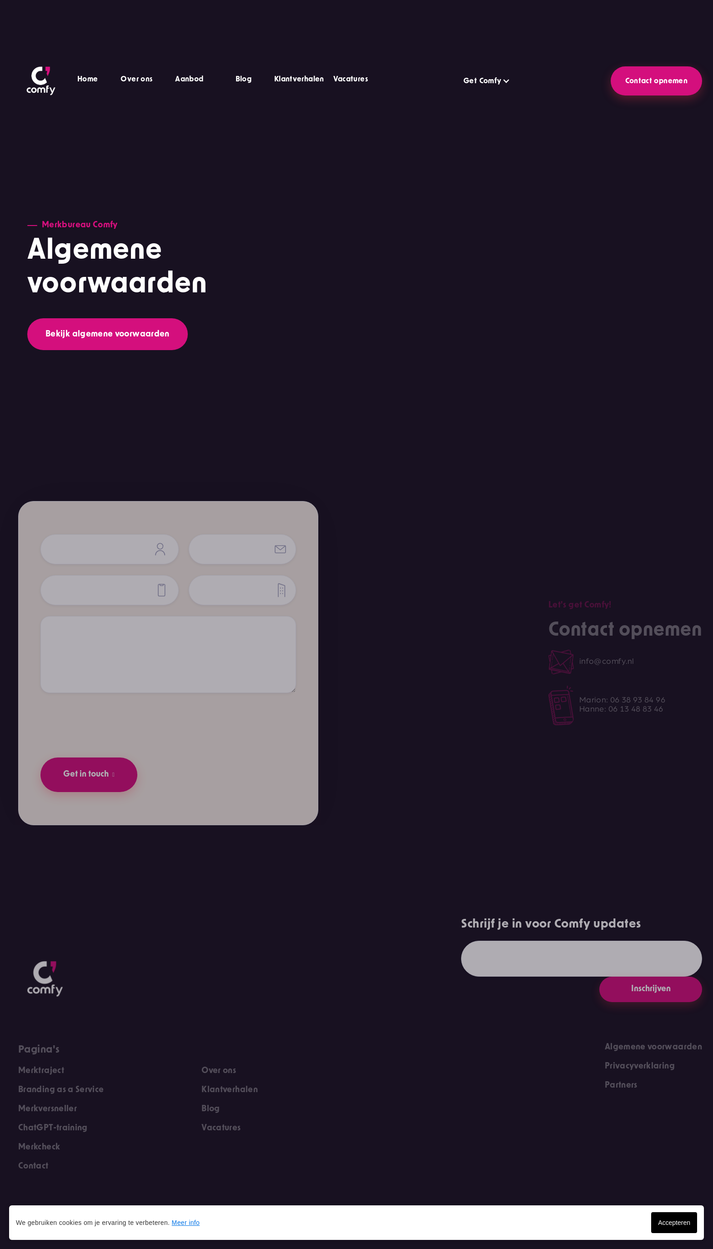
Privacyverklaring (640, 1066)
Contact (33, 1166)
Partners (621, 1085)
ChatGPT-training (53, 1128)
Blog (243, 79)
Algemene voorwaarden (653, 1047)
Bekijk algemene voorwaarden (107, 334)
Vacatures (350, 79)
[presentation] (109, 721)
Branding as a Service (61, 1090)
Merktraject (41, 1071)
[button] (238, 80)
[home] (41, 81)
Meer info (186, 1222)
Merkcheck (39, 1147)
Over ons (136, 79)
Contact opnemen (656, 81)
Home (87, 79)
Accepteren (674, 1222)
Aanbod (189, 79)
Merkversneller (47, 1109)
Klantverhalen (299, 79)
